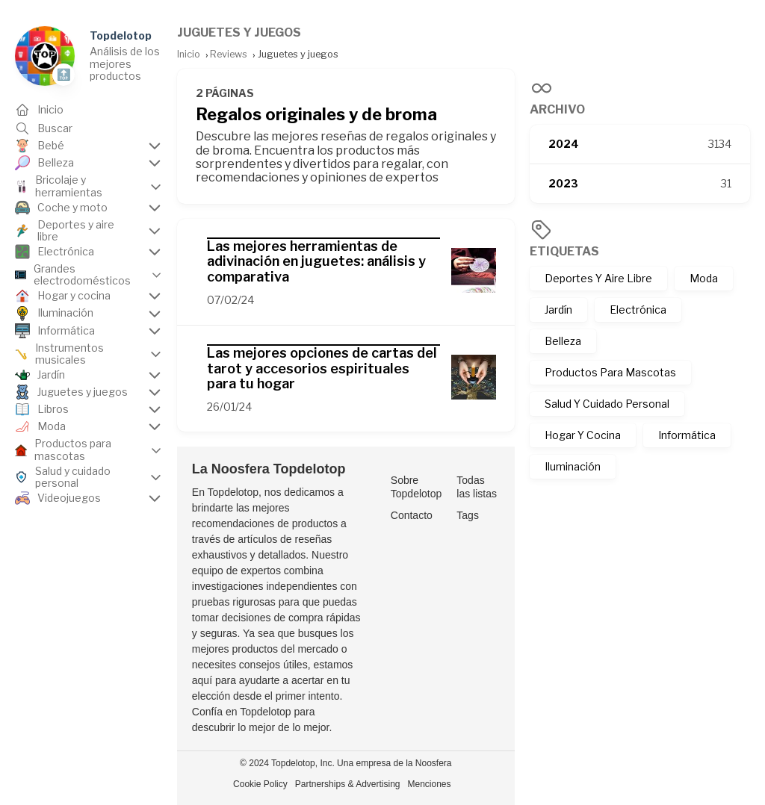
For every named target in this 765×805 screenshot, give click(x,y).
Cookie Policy (260, 784)
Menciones (429, 784)
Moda (704, 278)
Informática (687, 435)
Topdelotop (121, 35)
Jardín (558, 309)
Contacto (412, 515)
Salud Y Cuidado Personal (607, 403)
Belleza (563, 341)
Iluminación (573, 466)
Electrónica (638, 309)
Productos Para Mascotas (610, 372)
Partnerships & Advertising (347, 784)
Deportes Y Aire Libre (598, 278)
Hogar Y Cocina (583, 435)
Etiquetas (564, 251)
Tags (467, 515)
